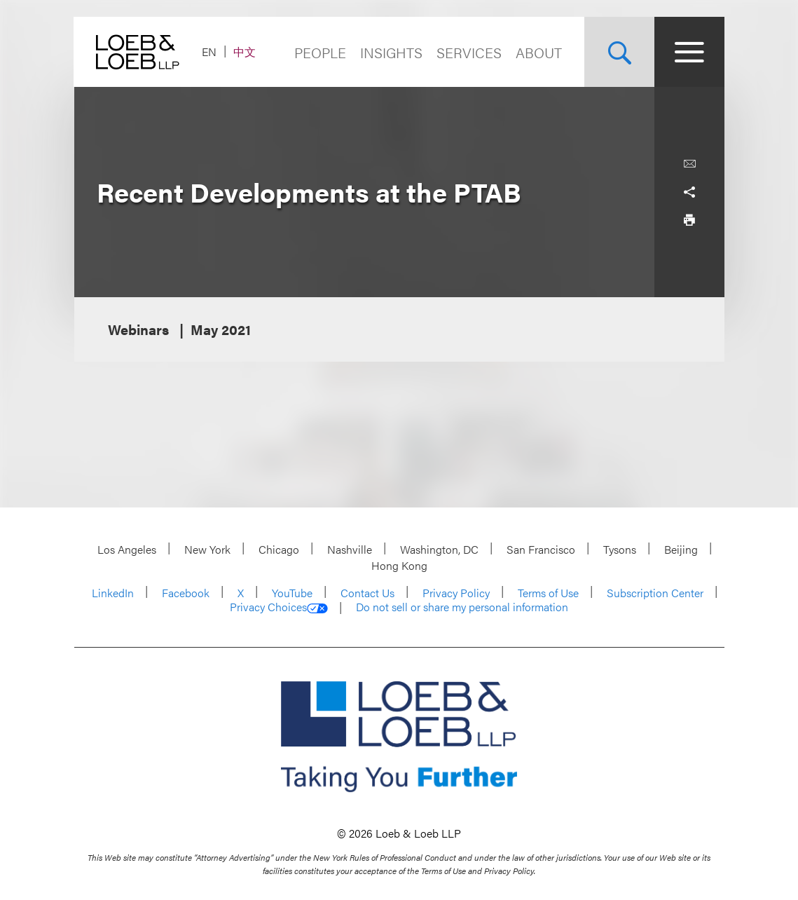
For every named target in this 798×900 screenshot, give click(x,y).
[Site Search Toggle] (619, 52)
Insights (391, 52)
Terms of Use (548, 593)
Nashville (349, 549)
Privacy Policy (456, 593)
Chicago (279, 549)
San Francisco (541, 549)
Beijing (681, 549)
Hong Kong (399, 565)
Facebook (185, 593)
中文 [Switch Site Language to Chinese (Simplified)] (245, 51)
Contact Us (367, 593)
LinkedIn (113, 593)
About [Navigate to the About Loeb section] (539, 52)
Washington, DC (439, 549)
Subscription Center (655, 593)
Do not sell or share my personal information (462, 607)
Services (469, 52)
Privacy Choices (279, 607)
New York (207, 549)
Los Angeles (126, 549)
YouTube (292, 593)
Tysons (619, 549)
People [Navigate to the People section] (320, 52)
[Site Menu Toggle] (689, 52)
